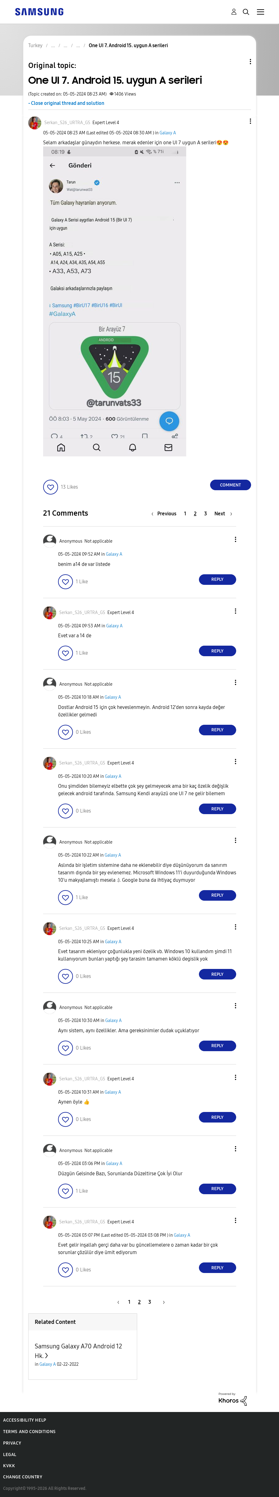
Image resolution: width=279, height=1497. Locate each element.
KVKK (9, 1465)
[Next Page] (223, 513)
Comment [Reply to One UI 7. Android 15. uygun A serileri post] (230, 485)
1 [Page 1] (185, 514)
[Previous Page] (165, 513)
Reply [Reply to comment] (217, 579)
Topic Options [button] (240, 61)
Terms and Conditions (29, 1431)
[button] (240, 121)
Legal (9, 1454)
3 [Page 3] (205, 514)
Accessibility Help (24, 1420)
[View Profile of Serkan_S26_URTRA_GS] (67, 122)
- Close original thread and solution (66, 103)
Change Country (22, 1477)
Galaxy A (168, 133)
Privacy (12, 1443)
